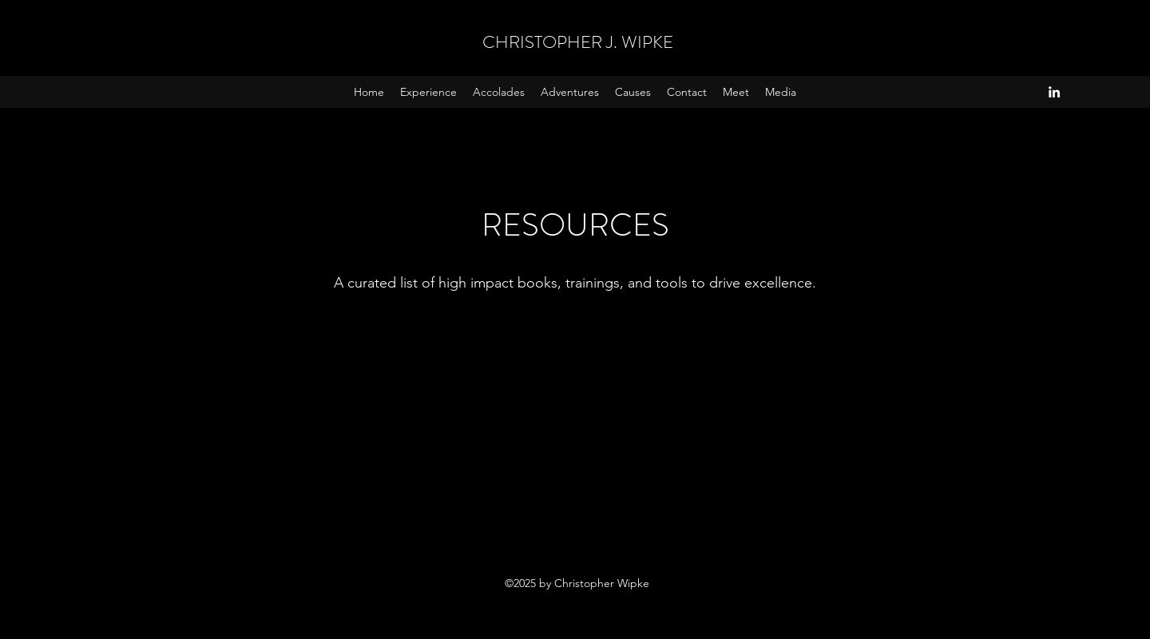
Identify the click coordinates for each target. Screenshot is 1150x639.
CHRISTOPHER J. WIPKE (577, 42)
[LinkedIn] (1054, 92)
